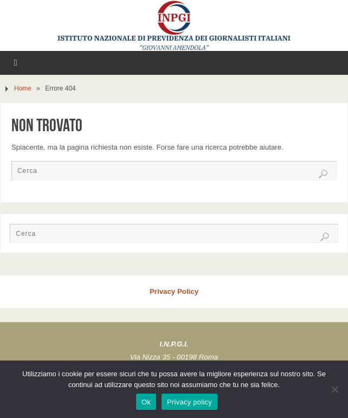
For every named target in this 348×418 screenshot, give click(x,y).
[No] (334, 389)
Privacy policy (189, 402)
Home (22, 88)
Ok (146, 402)
